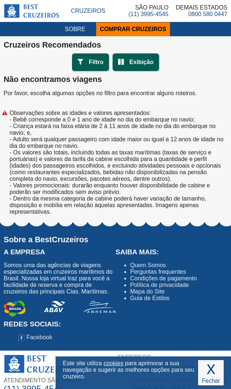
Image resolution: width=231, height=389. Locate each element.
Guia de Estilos (150, 298)
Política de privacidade (159, 285)
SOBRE (75, 29)
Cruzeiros (88, 11)
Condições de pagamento (163, 278)
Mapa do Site (147, 291)
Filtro (96, 62)
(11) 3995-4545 (148, 14)
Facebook (35, 337)
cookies (113, 363)
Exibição (141, 62)
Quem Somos (148, 265)
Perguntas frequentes (158, 272)
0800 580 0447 (207, 14)
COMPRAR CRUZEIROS (133, 29)
